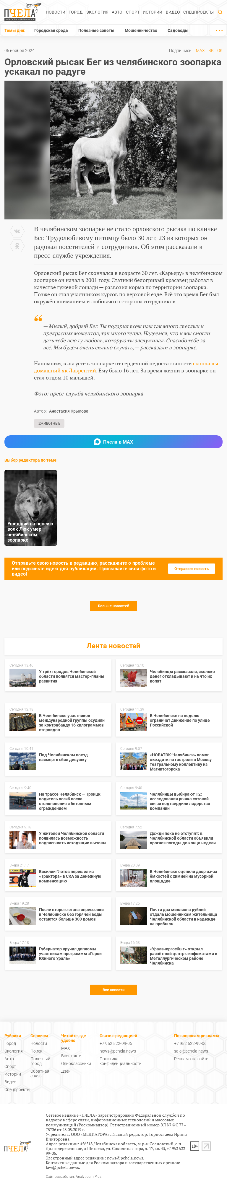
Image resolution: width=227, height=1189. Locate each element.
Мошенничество (141, 30)
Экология (97, 12)
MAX (200, 50)
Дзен (66, 1071)
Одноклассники (76, 1063)
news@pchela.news (118, 1051)
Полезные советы (96, 30)
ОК (220, 50)
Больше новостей (113, 606)
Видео (173, 12)
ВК (211, 50)
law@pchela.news (62, 1167)
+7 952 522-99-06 (116, 1043)
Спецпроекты (198, 12)
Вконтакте (71, 1055)
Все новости (113, 990)
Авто (117, 12)
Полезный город (40, 1061)
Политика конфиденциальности (121, 1061)
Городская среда (51, 30)
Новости (55, 12)
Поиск (36, 1051)
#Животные (49, 423)
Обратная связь (39, 1073)
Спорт (133, 12)
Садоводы (178, 30)
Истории (152, 12)
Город (76, 12)
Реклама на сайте (191, 1058)
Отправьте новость (191, 568)
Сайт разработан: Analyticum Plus (73, 1177)
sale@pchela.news (191, 1051)
